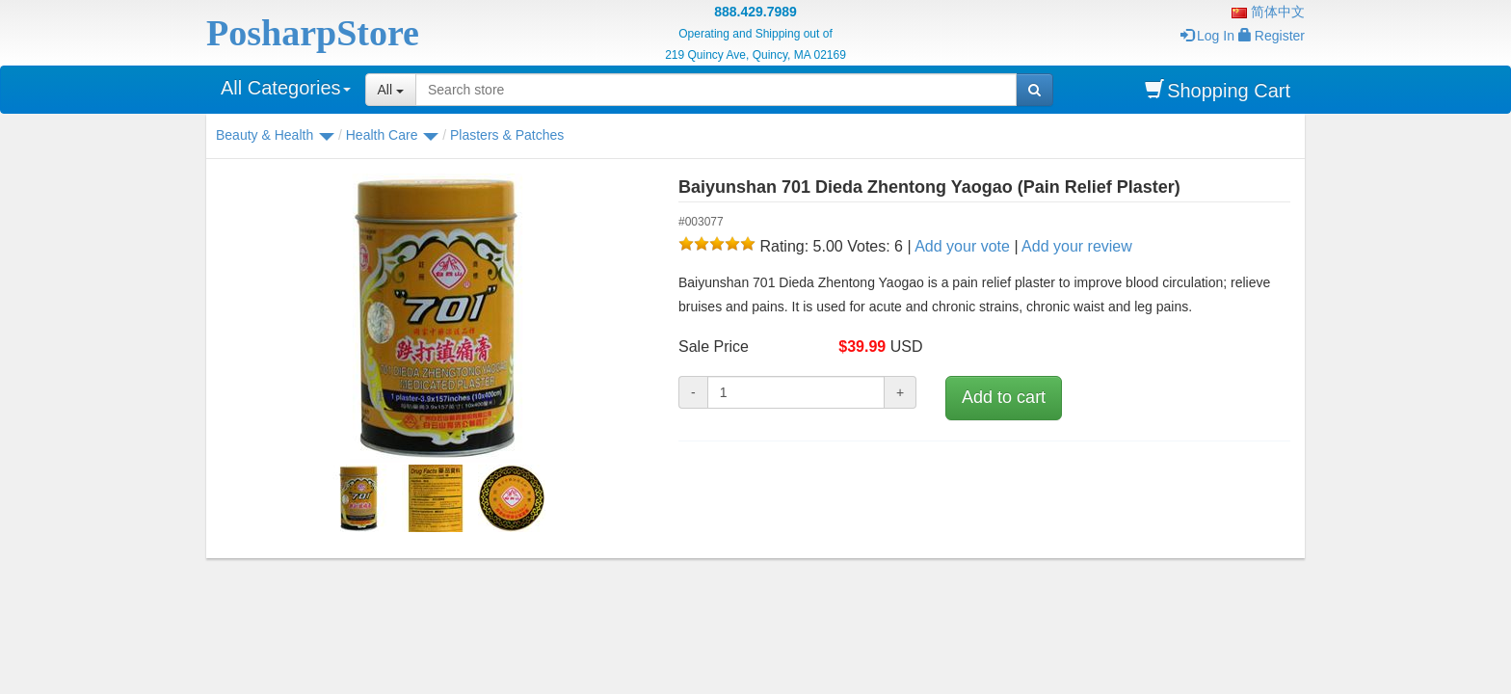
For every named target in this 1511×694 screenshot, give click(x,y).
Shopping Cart (1217, 90)
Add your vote (962, 246)
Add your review (1076, 246)
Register (1271, 35)
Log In (1207, 35)
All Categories (286, 87)
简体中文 (1268, 11)
